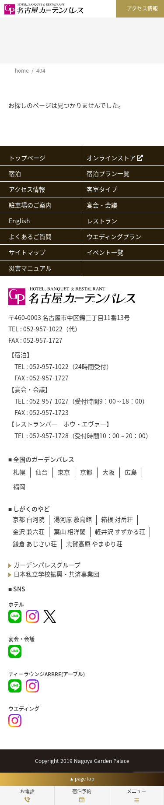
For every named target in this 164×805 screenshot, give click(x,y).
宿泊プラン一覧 (108, 173)
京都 (86, 472)
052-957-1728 (49, 435)
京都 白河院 (29, 519)
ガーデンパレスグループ (47, 564)
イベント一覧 (105, 252)
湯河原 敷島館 (73, 519)
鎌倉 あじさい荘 (35, 543)
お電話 (27, 794)
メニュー (136, 794)
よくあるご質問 (30, 236)
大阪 (108, 472)
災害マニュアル (30, 268)
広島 (131, 472)
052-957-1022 (43, 328)
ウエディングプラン (114, 236)
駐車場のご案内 (30, 204)
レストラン (102, 220)
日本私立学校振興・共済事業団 (56, 573)
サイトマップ (27, 252)
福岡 (19, 486)
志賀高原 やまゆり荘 (94, 543)
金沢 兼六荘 (29, 531)
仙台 (41, 472)
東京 (64, 472)
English (19, 220)
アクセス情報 (142, 8)
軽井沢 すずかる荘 (120, 531)
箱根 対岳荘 (117, 519)
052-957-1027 (49, 401)
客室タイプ (102, 189)
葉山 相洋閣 (70, 531)
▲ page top (82, 778)
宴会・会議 (102, 204)
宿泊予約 (81, 794)
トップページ (27, 157)
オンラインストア (115, 157)
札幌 (19, 472)
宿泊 (15, 173)
